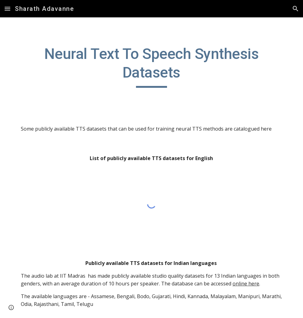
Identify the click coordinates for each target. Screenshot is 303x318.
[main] (151, 66)
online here (246, 283)
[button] (7, 8)
